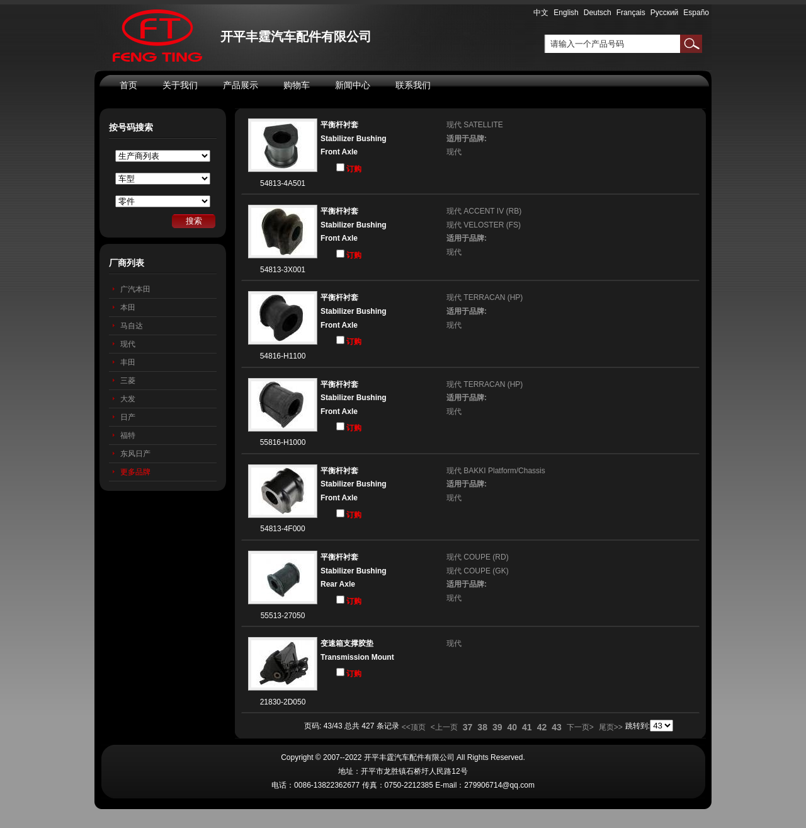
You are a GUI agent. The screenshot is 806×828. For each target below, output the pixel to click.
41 (527, 727)
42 (542, 727)
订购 (348, 168)
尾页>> (611, 727)
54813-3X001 (282, 269)
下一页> (580, 727)
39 (497, 727)
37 (468, 727)
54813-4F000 (282, 528)
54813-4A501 (282, 183)
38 (482, 727)
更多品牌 (135, 472)
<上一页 (444, 727)
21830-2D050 (283, 702)
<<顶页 (414, 727)
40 (513, 727)
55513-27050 (283, 615)
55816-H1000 (283, 442)
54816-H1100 (283, 356)
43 (557, 727)
